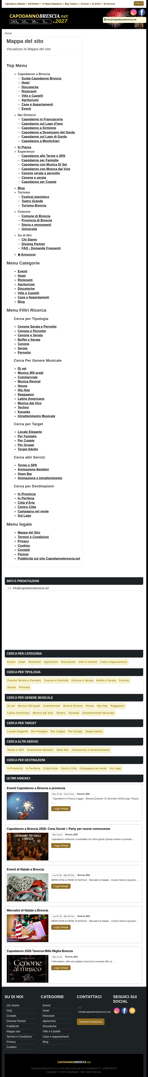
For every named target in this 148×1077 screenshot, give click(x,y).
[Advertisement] (74, 620)
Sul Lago (24, 515)
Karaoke (24, 411)
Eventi (26, 108)
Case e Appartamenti (37, 104)
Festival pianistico (35, 196)
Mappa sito (13, 1031)
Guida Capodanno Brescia (41, 78)
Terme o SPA (27, 465)
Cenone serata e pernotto (41, 173)
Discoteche (30, 87)
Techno (23, 407)
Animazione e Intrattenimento (40, 478)
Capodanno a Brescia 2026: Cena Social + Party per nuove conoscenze (58, 828)
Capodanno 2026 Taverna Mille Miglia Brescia (40, 951)
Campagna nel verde (33, 511)
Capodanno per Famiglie (40, 160)
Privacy (23, 541)
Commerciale (28, 377)
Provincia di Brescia (37, 220)
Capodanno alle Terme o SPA (43, 155)
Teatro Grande (32, 201)
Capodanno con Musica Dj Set (44, 164)
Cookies (24, 545)
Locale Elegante (30, 431)
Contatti (24, 549)
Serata (22, 348)
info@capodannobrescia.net (120, 19)
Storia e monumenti (36, 224)
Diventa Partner (33, 244)
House (22, 385)
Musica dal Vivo (30, 403)
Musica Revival (29, 381)
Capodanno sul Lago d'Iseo (42, 123)
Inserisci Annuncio (90, 1021)
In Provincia (27, 494)
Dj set (22, 368)
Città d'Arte (26, 502)
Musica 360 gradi (30, 372)
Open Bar (25, 473)
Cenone (23, 344)
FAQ (9, 1010)
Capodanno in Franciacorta (42, 119)
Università (29, 229)
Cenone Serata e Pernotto (37, 326)
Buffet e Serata (29, 339)
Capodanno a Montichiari (41, 141)
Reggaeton (26, 394)
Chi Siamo (29, 239)
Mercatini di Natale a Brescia (27, 910)
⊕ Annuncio (109, 4)
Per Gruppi (26, 445)
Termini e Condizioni (33, 537)
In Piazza (46, 4)
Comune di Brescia (36, 216)
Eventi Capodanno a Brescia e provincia (36, 788)
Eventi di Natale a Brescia (25, 869)
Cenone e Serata (30, 335)
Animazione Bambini (33, 469)
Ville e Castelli (32, 95)
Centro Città (27, 507)
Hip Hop (24, 390)
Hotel (25, 82)
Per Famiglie (27, 436)
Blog (67, 4)
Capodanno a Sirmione (39, 128)
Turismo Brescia (34, 205)
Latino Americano (31, 398)
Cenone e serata (34, 177)
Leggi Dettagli (61, 808)
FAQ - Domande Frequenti (41, 248)
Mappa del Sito (29, 532)
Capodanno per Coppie (39, 181)
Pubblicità (13, 1026)
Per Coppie (26, 440)
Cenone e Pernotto (32, 331)
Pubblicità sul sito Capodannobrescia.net (49, 558)
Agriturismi (30, 100)
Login (139, 3)
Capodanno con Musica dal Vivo (46, 169)
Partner (23, 554)
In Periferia (26, 498)
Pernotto (24, 352)
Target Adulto (28, 449)
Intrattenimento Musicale (36, 416)
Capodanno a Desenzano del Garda (48, 132)
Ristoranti (29, 91)
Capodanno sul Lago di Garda (44, 136)
